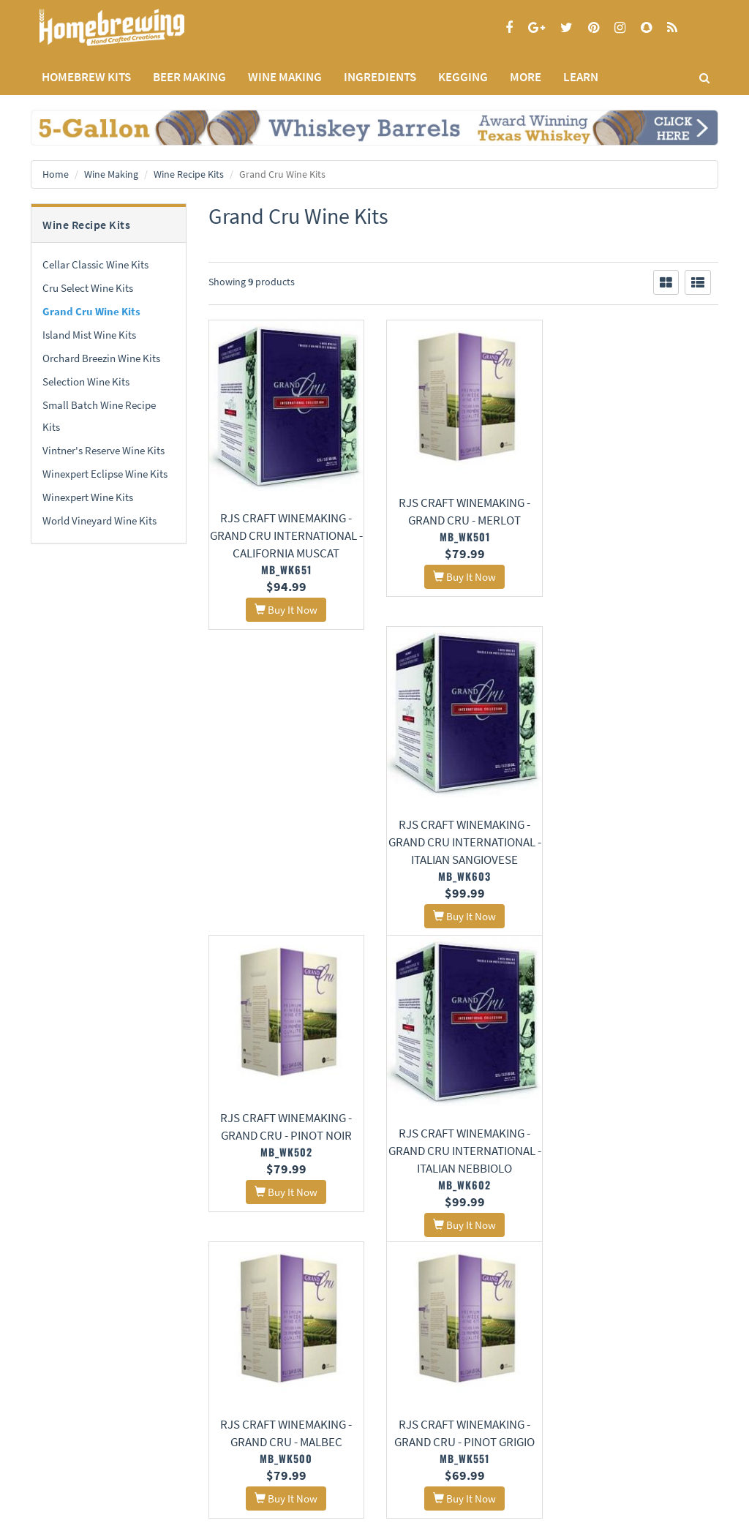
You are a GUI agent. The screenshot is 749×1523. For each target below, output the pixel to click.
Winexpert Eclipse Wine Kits (105, 474)
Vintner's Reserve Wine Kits (103, 450)
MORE (525, 77)
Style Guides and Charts (313, 1427)
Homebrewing (133, 27)
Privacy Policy (58, 1389)
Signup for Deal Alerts (463, 1396)
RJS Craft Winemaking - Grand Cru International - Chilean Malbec (463, 1173)
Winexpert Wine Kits (87, 497)
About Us (178, 1352)
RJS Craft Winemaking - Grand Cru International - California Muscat (285, 534)
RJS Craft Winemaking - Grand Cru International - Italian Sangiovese (640, 534)
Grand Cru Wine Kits (91, 311)
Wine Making (111, 174)
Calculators (289, 1446)
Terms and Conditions (73, 1408)
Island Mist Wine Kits (89, 335)
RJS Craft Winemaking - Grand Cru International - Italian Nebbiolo (463, 853)
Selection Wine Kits (85, 381)
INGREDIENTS (380, 77)
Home (55, 174)
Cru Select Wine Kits (87, 288)
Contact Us (170, 1389)
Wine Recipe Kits (189, 174)
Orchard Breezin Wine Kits (101, 358)
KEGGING (463, 77)
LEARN (580, 77)
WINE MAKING (285, 77)
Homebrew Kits (86, 77)
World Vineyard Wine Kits (99, 520)
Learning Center (298, 1408)
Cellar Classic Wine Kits (95, 264)
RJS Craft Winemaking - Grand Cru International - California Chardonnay (640, 1173)
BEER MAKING (189, 77)
